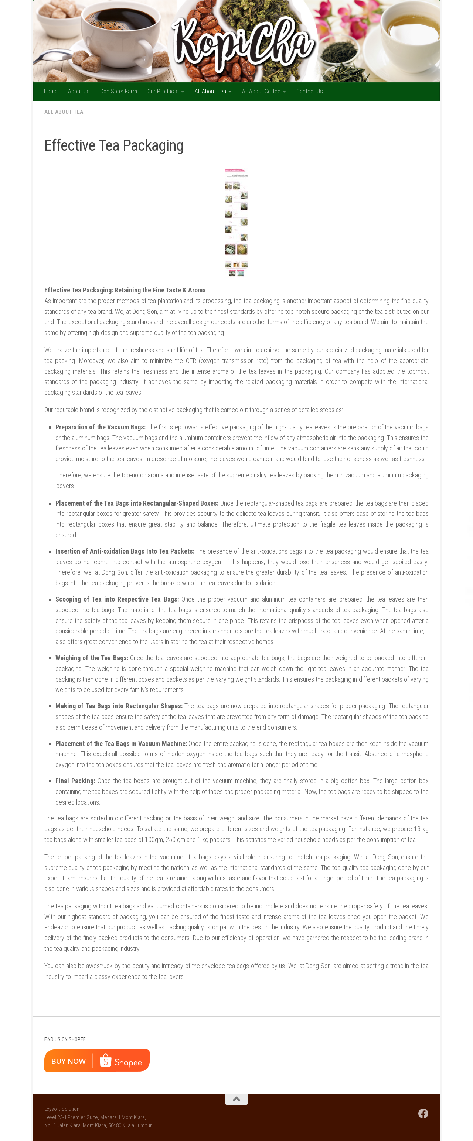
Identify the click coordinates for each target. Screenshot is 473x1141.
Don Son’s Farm (118, 91)
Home (51, 91)
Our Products (163, 91)
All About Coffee (261, 91)
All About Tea (210, 91)
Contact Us (309, 91)
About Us (79, 91)
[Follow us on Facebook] (423, 1114)
